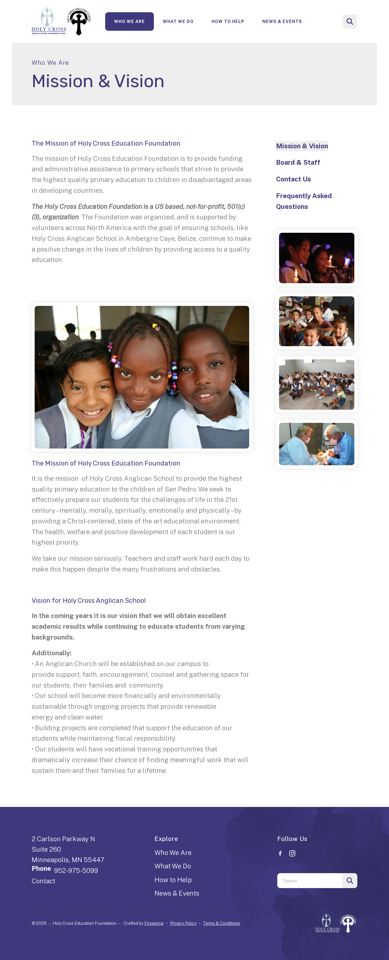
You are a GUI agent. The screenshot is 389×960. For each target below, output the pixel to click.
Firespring (154, 923)
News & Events (282, 21)
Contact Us (293, 179)
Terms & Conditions (221, 923)
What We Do (178, 21)
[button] (350, 21)
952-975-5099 (76, 870)
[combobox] (309, 880)
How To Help (228, 21)
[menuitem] (129, 21)
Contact (43, 881)
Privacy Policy (183, 923)
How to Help (173, 880)
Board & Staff (298, 162)
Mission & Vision (302, 146)
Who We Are (129, 21)
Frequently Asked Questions (304, 201)
